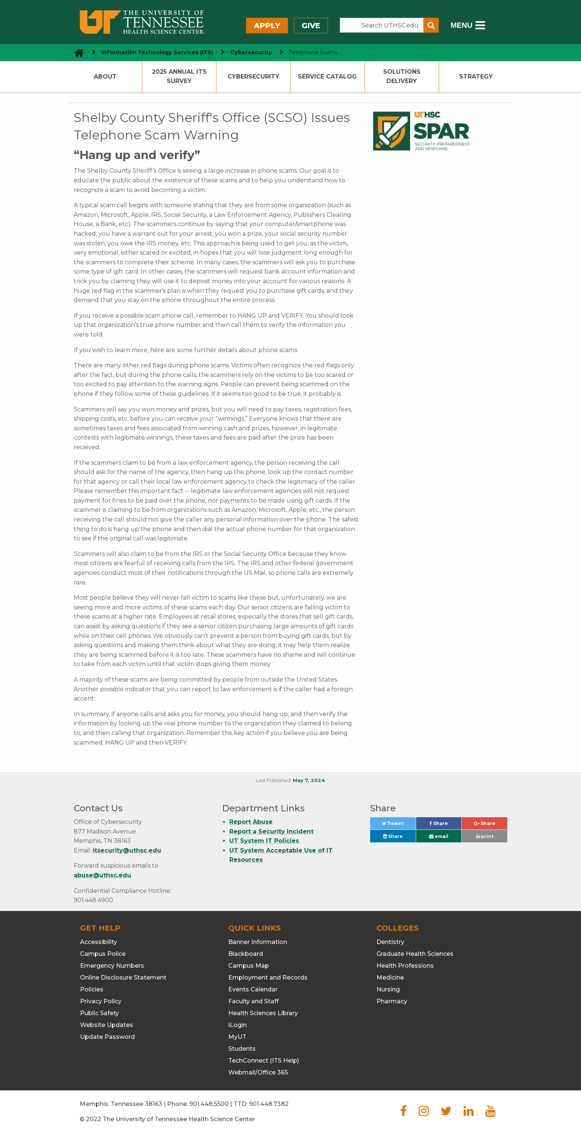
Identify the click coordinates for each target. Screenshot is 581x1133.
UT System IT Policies (264, 840)
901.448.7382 (269, 1103)
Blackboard (245, 953)
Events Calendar (253, 989)
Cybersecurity (253, 76)
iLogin (237, 1024)
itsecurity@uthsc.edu (127, 850)
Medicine (390, 977)
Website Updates (106, 1024)
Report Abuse (251, 821)
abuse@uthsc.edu (102, 875)
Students (242, 1048)
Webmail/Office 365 (258, 1072)
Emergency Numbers (112, 965)
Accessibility (98, 941)
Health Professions (405, 965)
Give (311, 25)
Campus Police (103, 953)
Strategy (476, 76)
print (485, 836)
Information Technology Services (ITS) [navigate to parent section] (157, 52)
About (105, 76)
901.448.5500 (209, 1103)
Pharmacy (391, 1001)
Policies (91, 989)
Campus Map (248, 965)
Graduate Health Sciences (415, 953)
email (438, 836)
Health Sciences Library (263, 1013)
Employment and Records (268, 977)
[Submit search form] (431, 25)
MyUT (237, 1036)
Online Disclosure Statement (123, 977)
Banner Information (257, 941)
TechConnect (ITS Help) (263, 1060)
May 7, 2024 (309, 780)
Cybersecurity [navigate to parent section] (251, 52)
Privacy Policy (101, 1001)
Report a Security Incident (271, 831)
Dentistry (390, 941)
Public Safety (99, 1013)
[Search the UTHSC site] (382, 25)
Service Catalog (327, 76)
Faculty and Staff (253, 1001)
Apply (267, 25)
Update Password (107, 1036)
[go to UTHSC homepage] (76, 52)
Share (445, 825)
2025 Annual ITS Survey (179, 76)
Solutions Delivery (402, 76)
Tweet (398, 825)
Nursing (388, 989)
